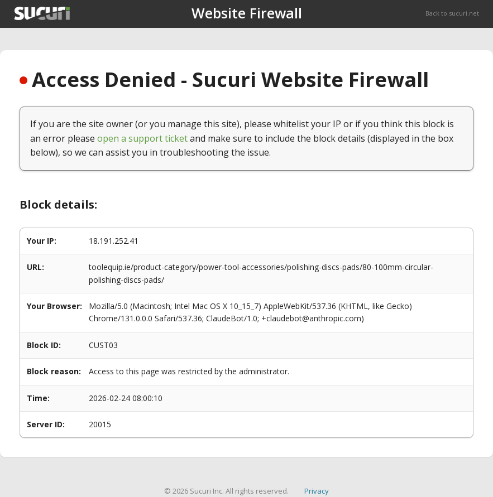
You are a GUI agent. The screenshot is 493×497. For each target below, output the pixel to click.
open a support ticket (142, 138)
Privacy (316, 491)
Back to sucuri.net (452, 13)
